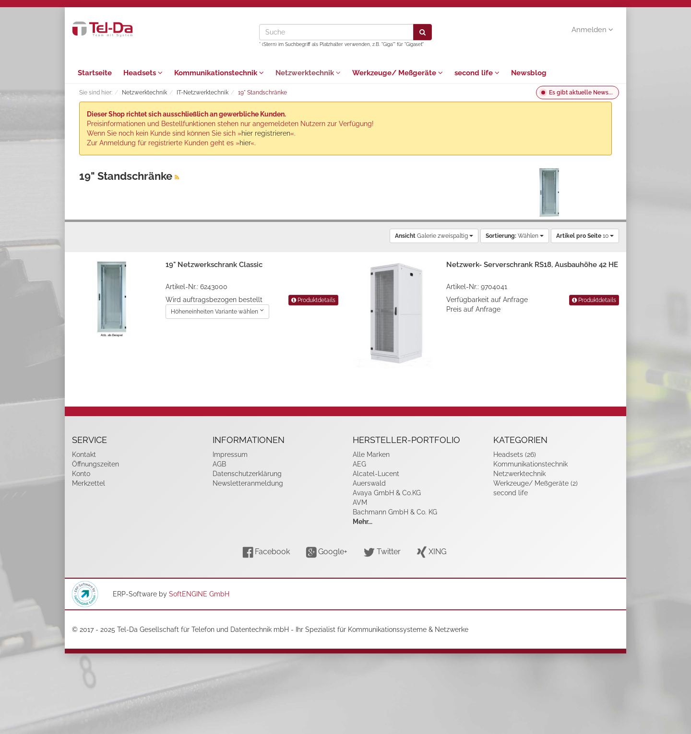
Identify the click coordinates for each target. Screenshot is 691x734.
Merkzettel (88, 483)
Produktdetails (313, 300)
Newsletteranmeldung (248, 483)
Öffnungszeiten (95, 464)
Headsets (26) (514, 454)
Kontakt (84, 454)
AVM (360, 502)
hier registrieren (265, 133)
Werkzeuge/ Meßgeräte (397, 73)
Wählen (515, 236)
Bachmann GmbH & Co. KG (395, 512)
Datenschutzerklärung (247, 474)
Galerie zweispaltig (434, 236)
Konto (81, 474)
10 (585, 236)
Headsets (143, 73)
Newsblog (529, 73)
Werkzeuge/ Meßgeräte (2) (535, 483)
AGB (219, 464)
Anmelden (592, 29)
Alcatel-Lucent (376, 474)
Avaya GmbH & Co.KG (387, 493)
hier (244, 143)
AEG (359, 464)
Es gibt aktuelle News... (581, 92)
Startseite (95, 73)
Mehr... (362, 521)
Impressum (230, 454)
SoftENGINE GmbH (199, 594)
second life (477, 73)
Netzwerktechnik (308, 73)
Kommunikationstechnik (219, 73)
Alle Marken (371, 454)
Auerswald (369, 483)
